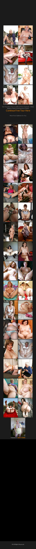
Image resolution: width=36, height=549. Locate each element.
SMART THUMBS (21, 437)
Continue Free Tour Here (18, 110)
